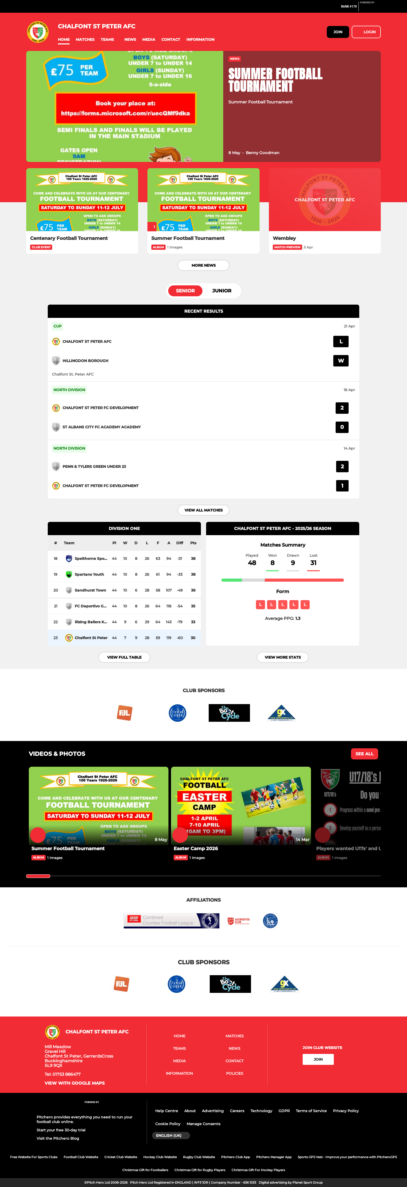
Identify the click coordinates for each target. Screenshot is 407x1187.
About (190, 1111)
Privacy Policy (346, 1111)
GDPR (284, 1111)
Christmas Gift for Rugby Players (199, 1170)
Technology (261, 1111)
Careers (237, 1111)
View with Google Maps (75, 1083)
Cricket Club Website (120, 1157)
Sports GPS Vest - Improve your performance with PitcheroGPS (347, 1157)
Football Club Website (81, 1157)
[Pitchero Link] (370, 8)
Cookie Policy (167, 1124)
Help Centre (166, 1111)
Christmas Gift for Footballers (145, 1170)
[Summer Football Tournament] (203, 199)
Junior (221, 291)
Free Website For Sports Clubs (33, 1157)
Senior (185, 291)
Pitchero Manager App (273, 1157)
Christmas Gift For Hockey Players (258, 1170)
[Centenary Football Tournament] (82, 199)
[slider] (38, 876)
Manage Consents (203, 1124)
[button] (64, 40)
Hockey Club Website (160, 1157)
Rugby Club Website (199, 1157)
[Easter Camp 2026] (241, 806)
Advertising (213, 1111)
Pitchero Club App (235, 1157)
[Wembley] (325, 199)
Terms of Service (311, 1111)
